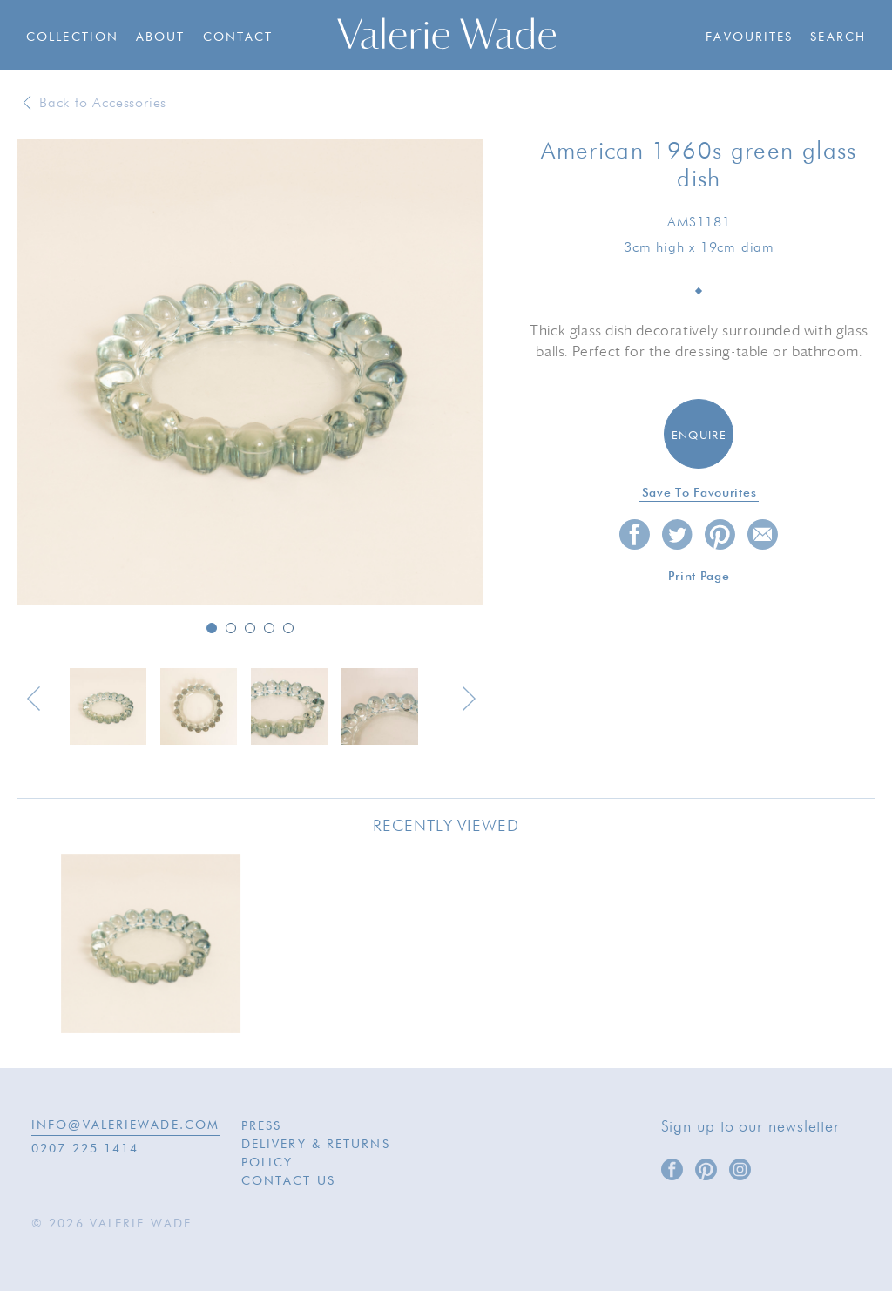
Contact (238, 37)
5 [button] (288, 628)
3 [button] (250, 628)
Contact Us (288, 1181)
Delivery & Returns (315, 1145)
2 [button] (231, 628)
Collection (72, 37)
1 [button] (211, 628)
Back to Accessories (102, 104)
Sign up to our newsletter (751, 1127)
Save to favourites (699, 493)
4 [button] (269, 628)
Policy (267, 1163)
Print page (698, 577)
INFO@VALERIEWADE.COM (125, 1125)
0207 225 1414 (85, 1149)
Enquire (699, 436)
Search (838, 37)
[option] (250, 373)
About (161, 37)
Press (261, 1126)
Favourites (749, 37)
